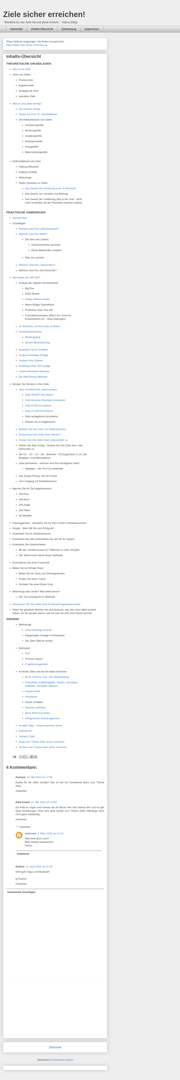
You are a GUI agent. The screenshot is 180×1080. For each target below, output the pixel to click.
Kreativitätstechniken (30, 331)
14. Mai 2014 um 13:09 (44, 802)
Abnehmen (31, 696)
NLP (27, 653)
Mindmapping (32, 337)
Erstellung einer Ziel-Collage (34, 365)
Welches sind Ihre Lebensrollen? (37, 264)
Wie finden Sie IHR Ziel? (26, 277)
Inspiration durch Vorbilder (33, 349)
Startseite (16, 29)
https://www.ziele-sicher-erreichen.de (26, 45)
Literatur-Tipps (27, 736)
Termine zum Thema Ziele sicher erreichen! (43, 747)
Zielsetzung (68, 29)
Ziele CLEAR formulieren (39, 411)
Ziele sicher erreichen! (44, 14)
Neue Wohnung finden (37, 712)
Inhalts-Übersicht (42, 29)
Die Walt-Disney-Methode (33, 376)
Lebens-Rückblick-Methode (34, 371)
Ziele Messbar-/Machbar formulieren (45, 400)
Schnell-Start (20, 217)
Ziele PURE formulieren (38, 405)
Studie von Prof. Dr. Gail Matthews (38, 114)
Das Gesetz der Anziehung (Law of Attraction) (50, 188)
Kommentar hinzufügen (22, 892)
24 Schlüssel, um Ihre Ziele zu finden (39, 326)
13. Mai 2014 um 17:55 (39, 777)
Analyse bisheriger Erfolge (33, 355)
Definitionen (25, 730)
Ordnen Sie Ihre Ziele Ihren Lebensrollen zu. (43, 440)
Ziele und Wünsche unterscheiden (38, 389)
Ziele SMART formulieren (39, 394)
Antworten (21, 790)
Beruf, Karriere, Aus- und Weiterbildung (47, 677)
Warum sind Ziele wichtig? (27, 103)
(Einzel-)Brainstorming (37, 342)
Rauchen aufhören (35, 707)
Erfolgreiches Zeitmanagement (42, 718)
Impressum (92, 29)
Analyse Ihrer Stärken (31, 360)
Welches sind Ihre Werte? (33, 234)
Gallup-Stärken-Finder (37, 299)
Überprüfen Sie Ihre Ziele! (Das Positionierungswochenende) (46, 604)
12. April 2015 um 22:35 (39, 866)
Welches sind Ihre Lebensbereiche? (39, 228)
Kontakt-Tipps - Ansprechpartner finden (41, 725)
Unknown (30, 833)
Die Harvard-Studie (29, 109)
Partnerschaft (32, 691)
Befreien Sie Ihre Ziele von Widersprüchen (42, 429)
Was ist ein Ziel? (22, 69)
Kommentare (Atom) (62, 1059)
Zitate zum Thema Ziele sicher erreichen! (41, 741)
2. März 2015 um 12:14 (50, 833)
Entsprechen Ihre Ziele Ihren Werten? (40, 434)
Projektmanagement (36, 664)
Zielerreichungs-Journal (38, 630)
